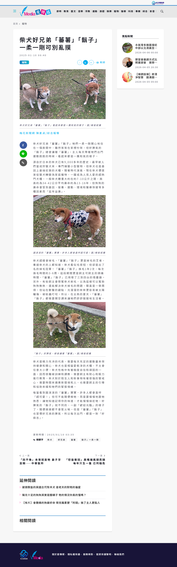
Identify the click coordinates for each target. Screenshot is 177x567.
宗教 (87, 11)
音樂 (80, 11)
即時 (59, 11)
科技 (130, 11)
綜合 (145, 11)
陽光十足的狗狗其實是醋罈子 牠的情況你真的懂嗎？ (54, 495)
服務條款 (88, 554)
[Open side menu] (14, 11)
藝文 (73, 11)
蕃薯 (73, 439)
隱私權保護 (73, 554)
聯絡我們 (119, 554)
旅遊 (102, 11)
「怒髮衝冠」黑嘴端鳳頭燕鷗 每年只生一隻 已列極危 (85, 461)
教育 (66, 11)
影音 (152, 11)
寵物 (116, 11)
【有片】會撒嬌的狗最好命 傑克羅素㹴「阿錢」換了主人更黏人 (61, 503)
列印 (101, 62)
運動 (95, 11)
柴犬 (49, 439)
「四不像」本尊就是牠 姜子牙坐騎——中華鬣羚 (40, 461)
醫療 (123, 11)
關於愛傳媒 (58, 554)
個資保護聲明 (103, 554)
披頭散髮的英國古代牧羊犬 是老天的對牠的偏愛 (51, 487)
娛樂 (109, 11)
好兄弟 (61, 439)
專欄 (137, 11)
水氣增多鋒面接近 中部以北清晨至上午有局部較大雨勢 (147, 48)
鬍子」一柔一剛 (90, 439)
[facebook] (23, 145)
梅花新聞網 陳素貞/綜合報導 (40, 133)
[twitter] (23, 154)
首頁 (15, 23)
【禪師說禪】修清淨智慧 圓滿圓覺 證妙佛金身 (147, 77)
